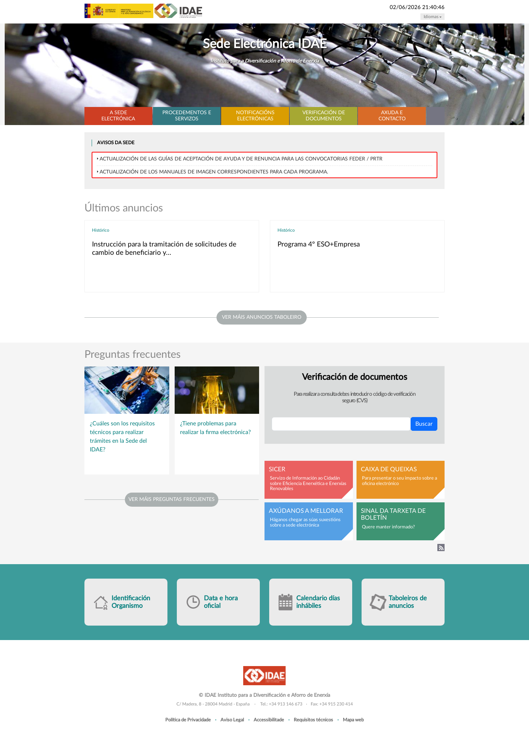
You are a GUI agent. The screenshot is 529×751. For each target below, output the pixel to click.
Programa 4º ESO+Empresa (318, 244)
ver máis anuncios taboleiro (261, 317)
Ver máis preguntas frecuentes (171, 499)
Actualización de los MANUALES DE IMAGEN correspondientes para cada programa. (214, 172)
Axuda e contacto (392, 115)
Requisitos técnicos (313, 719)
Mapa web (353, 719)
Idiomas (432, 16)
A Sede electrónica (118, 115)
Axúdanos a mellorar (306, 511)
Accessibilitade (269, 719)
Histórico (100, 230)
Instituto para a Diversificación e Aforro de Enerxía (264, 61)
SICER (277, 469)
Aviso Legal (232, 719)
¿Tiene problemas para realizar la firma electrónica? (215, 428)
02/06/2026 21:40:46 (417, 7)
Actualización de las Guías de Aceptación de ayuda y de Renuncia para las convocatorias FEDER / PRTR (241, 159)
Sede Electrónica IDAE (265, 44)
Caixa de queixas (389, 469)
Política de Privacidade (188, 719)
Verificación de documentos (323, 115)
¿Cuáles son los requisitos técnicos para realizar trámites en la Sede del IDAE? (122, 436)
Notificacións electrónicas (255, 115)
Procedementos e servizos (186, 115)
